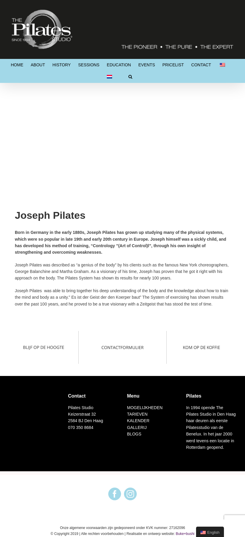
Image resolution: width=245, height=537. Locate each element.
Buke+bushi (185, 534)
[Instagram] (130, 494)
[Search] (130, 77)
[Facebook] (114, 494)
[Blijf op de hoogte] (43, 334)
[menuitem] (17, 65)
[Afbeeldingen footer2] (123, 334)
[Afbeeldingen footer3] (201, 334)
